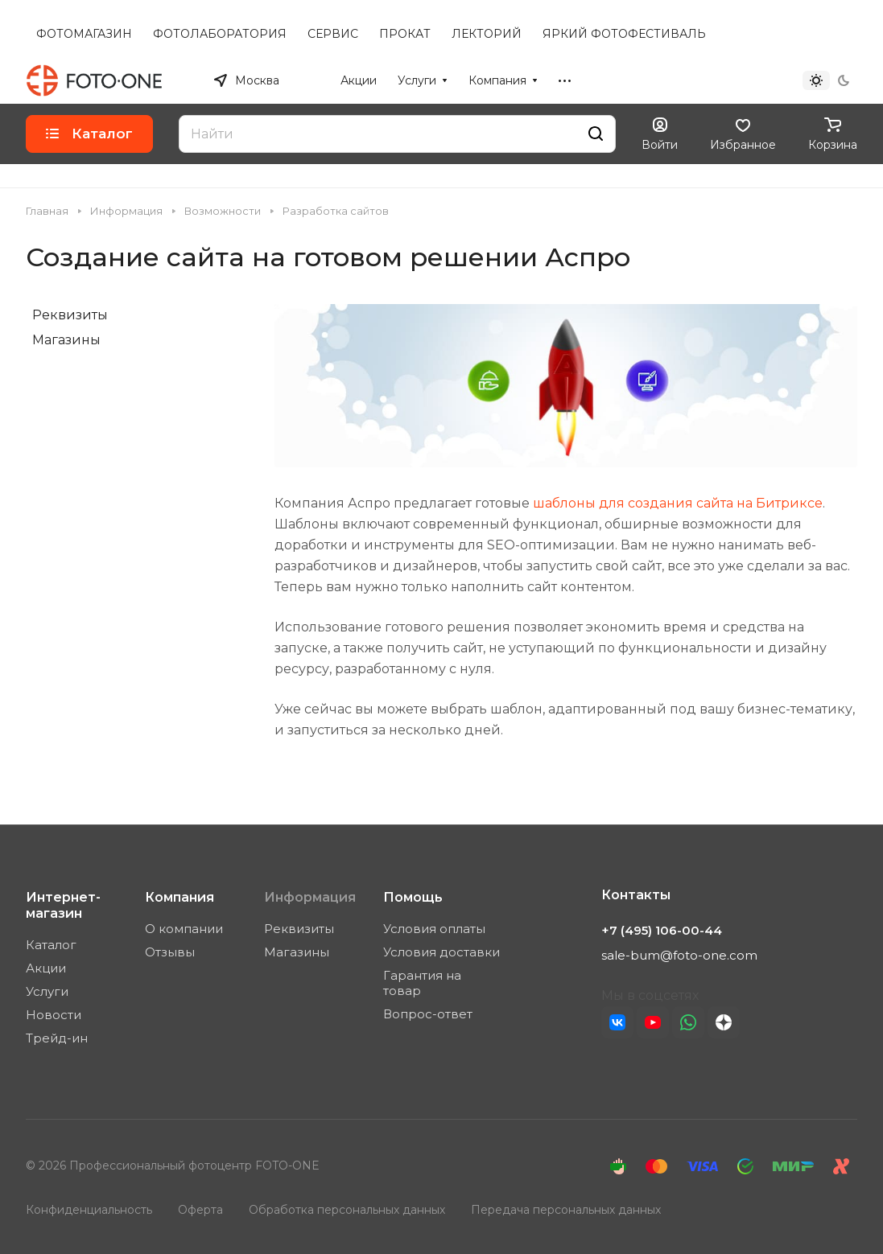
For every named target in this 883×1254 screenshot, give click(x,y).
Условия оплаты (434, 928)
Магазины (66, 339)
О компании (184, 928)
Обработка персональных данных (347, 1210)
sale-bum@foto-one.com (679, 955)
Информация (310, 897)
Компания (179, 897)
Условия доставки (441, 952)
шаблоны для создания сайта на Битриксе (678, 503)
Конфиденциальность (89, 1210)
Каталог (51, 944)
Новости (53, 1014)
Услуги (47, 991)
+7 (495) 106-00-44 (691, 80)
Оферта (200, 1210)
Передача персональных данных (566, 1210)
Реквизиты (70, 315)
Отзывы (170, 952)
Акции (46, 968)
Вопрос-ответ (427, 1014)
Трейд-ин (57, 1038)
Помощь (413, 897)
